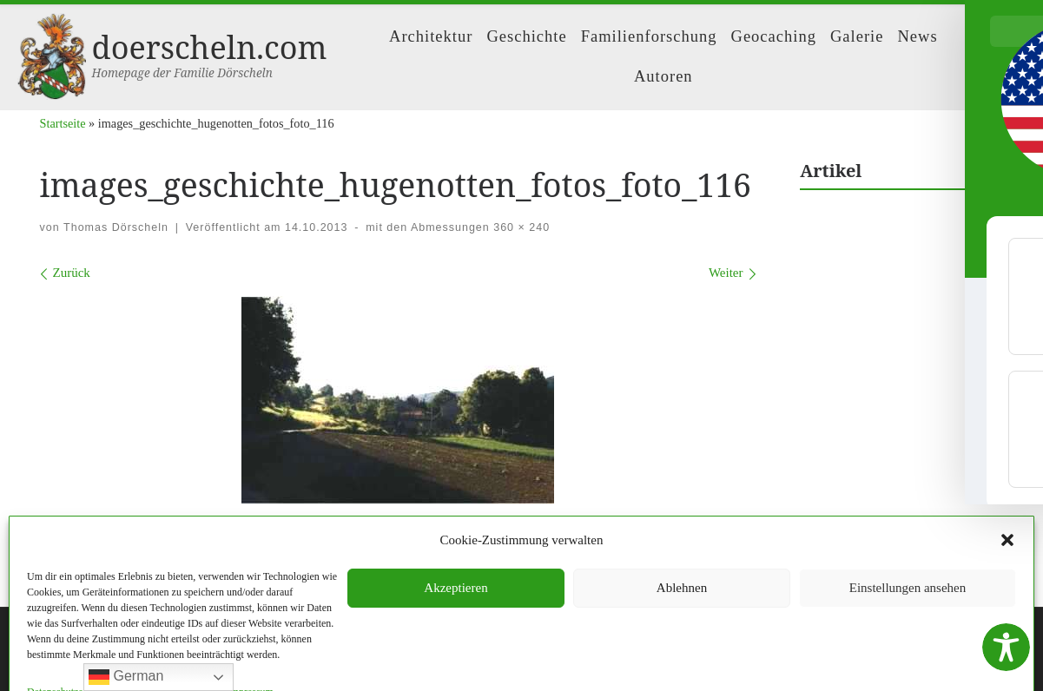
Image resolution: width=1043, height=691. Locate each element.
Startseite (63, 123)
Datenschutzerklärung (558, 587)
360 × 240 (520, 227)
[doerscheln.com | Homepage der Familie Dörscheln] (51, 53)
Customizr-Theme (278, 661)
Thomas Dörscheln (115, 227)
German (126, 677)
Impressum (456, 587)
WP (122, 661)
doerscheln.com (125, 635)
